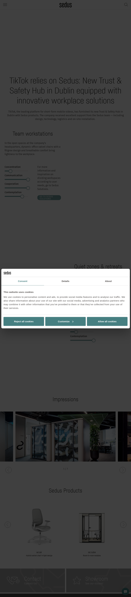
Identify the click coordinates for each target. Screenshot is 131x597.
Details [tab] (65, 281)
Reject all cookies (23, 321)
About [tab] (108, 281)
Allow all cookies (107, 321)
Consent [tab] (22, 281)
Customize (65, 321)
